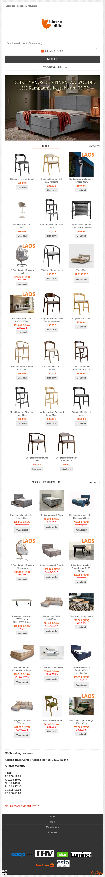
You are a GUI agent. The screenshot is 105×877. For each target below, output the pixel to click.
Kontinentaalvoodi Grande (52, 565)
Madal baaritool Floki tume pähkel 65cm (81, 368)
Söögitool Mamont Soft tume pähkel (66, 459)
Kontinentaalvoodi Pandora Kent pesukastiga (81, 670)
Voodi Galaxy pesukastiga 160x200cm (81, 721)
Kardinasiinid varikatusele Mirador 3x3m (81, 180)
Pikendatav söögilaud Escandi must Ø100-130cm (81, 568)
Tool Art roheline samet (51, 720)
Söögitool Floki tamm (81, 318)
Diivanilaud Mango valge (81, 616)
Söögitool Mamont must (52, 270)
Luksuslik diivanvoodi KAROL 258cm (22, 319)
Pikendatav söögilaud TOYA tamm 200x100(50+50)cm (22, 619)
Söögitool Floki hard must (22, 179)
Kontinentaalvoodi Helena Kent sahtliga (22, 516)
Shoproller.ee (97, 873)
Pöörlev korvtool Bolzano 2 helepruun (22, 566)
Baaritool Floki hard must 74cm (51, 226)
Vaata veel (94, 146)
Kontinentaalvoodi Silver (51, 515)
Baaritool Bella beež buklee (22, 226)
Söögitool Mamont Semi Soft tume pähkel (51, 319)
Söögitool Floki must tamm (81, 413)
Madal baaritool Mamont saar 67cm (22, 368)
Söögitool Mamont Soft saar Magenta (51, 180)
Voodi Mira (81, 270)
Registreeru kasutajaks (27, 6)
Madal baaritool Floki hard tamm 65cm (52, 413)
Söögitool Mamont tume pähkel (37, 459)
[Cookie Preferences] (4, 872)
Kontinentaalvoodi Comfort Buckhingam (22, 668)
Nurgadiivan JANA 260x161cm (51, 617)
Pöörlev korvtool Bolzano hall (22, 271)
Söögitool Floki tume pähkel (51, 368)
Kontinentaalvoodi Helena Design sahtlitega (81, 516)
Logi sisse (10, 6)
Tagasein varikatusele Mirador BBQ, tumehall (81, 226)
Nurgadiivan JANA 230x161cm (22, 721)
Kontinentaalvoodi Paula (51, 667)
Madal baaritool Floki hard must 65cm (22, 413)
